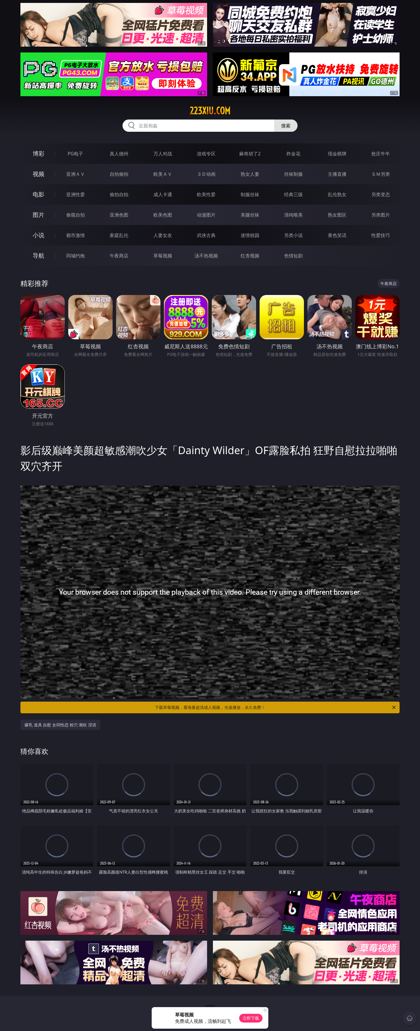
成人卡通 (162, 194)
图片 (38, 215)
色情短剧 (293, 255)
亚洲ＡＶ (75, 174)
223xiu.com (210, 111)
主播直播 (337, 174)
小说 (38, 235)
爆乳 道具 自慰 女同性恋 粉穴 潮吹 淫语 (60, 725)
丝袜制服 (293, 174)
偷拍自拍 (119, 194)
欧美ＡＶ (162, 174)
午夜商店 (119, 255)
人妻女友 (162, 235)
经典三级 (293, 194)
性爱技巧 (380, 235)
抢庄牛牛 (380, 153)
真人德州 (119, 153)
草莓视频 (162, 255)
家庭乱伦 (119, 235)
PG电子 (75, 153)
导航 (38, 255)
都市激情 (75, 235)
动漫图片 (206, 215)
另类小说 (293, 235)
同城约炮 (75, 255)
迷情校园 (250, 235)
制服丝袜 (250, 194)
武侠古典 (206, 235)
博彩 (38, 153)
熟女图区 (337, 215)
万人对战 (162, 153)
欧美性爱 (206, 194)
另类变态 (380, 194)
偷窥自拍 (75, 215)
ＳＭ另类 (380, 174)
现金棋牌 (337, 153)
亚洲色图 (119, 215)
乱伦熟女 (337, 194)
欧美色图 (162, 215)
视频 (38, 174)
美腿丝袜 (250, 215)
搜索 (285, 125)
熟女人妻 (250, 174)
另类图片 (380, 215)
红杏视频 (250, 255)
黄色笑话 (337, 235)
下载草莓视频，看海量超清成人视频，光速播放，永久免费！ (276, 707)
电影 (38, 194)
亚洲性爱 (75, 194)
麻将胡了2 (249, 153)
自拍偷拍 (119, 174)
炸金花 (293, 153)
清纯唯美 (293, 215)
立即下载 (251, 1018)
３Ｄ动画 (206, 174)
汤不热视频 (206, 255)
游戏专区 (206, 153)
